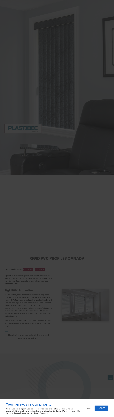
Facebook (43, 413)
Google (36, 413)
